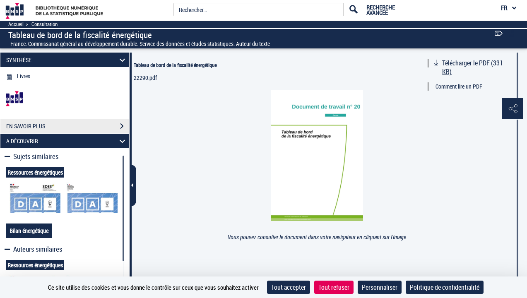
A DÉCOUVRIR (67, 141)
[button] (512, 109)
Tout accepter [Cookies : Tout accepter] (288, 287)
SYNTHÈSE (67, 60)
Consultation (44, 24)
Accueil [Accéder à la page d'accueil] (16, 24)
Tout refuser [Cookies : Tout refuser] (333, 287)
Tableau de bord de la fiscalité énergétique (175, 65)
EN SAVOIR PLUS (67, 126)
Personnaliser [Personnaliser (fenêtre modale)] (379, 287)
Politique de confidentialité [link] (444, 287)
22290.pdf (145, 78)
